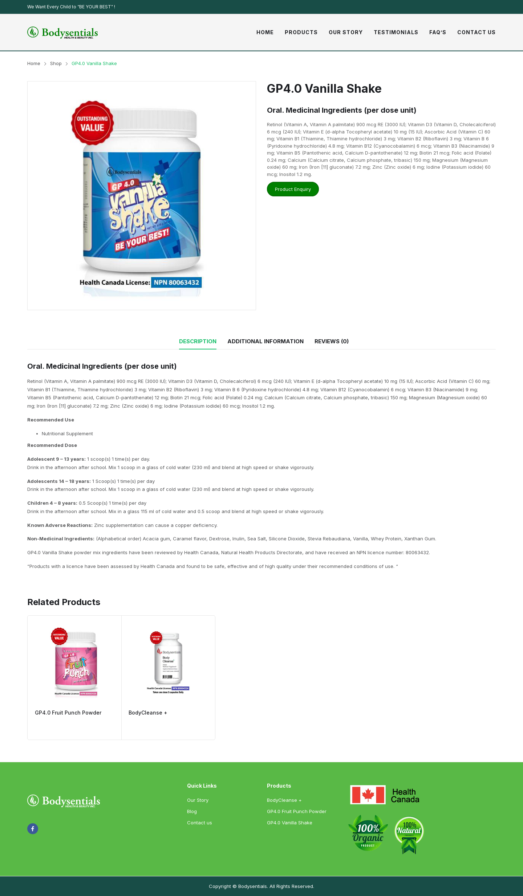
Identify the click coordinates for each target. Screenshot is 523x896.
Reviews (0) (332, 341)
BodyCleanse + (148, 712)
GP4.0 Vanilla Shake (289, 822)
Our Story (197, 800)
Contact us (199, 822)
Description (197, 341)
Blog (192, 811)
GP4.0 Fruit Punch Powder (68, 712)
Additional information (265, 341)
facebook (32, 828)
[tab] (197, 341)
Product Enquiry (293, 189)
